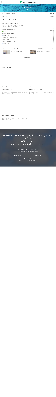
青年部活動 (52, 30)
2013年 (53, 27)
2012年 (53, 28)
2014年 (53, 26)
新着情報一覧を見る (28, 260)
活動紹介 (52, 13)
